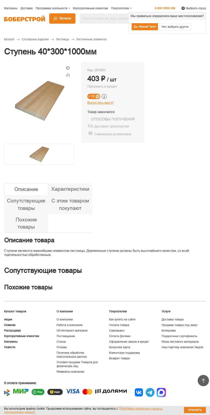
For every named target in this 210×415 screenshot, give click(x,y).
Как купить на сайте (122, 319)
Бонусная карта (119, 347)
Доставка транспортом (111, 126)
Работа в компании (69, 325)
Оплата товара (119, 325)
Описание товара (29, 240)
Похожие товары (26, 223)
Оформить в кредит (102, 86)
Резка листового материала (180, 341)
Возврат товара (119, 358)
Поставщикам (66, 336)
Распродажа (12, 330)
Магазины (10, 341)
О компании (65, 319)
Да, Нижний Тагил (145, 26)
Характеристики (70, 189)
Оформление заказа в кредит (129, 341)
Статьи (61, 341)
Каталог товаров (15, 311)
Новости (9, 347)
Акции (8, 319)
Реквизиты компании (70, 371)
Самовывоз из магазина (112, 134)
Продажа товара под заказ (179, 325)
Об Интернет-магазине (72, 330)
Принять (195, 410)
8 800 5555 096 (165, 8)
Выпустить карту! (100, 102)
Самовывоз (116, 330)
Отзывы (62, 347)
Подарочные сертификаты (179, 336)
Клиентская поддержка (124, 352)
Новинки (9, 325)
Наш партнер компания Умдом (182, 347)
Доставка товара (173, 319)
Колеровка (169, 330)
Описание (26, 189)
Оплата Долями (119, 336)
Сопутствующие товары (26, 204)
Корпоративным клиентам (21, 336)
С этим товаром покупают (70, 204)
